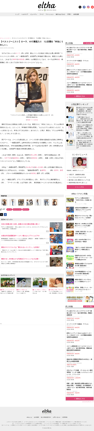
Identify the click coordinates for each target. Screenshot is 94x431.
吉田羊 (56, 170)
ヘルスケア (24, 14)
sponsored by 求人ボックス (88, 99)
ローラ (17, 53)
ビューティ (33, 14)
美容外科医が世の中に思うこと (78, 182)
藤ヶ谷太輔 (39, 167)
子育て (69, 14)
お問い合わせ (56, 417)
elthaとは (29, 417)
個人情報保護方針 (46, 417)
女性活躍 (76, 14)
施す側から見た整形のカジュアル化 (79, 180)
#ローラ (9, 209)
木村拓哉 (21, 59)
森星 (61, 170)
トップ (17, 14)
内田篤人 (34, 173)
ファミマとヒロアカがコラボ (77, 177)
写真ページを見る (32, 120)
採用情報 (64, 417)
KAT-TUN (8, 158)
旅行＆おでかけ (60, 14)
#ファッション (17, 209)
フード (42, 14)
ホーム (2, 38)
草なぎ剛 (34, 155)
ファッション (50, 14)
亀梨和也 (16, 158)
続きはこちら (80, 96)
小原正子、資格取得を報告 (77, 174)
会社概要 (36, 417)
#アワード (25, 209)
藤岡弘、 (44, 170)
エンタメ (7, 38)
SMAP (14, 59)
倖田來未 (34, 158)
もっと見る (80, 187)
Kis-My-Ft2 (30, 167)
